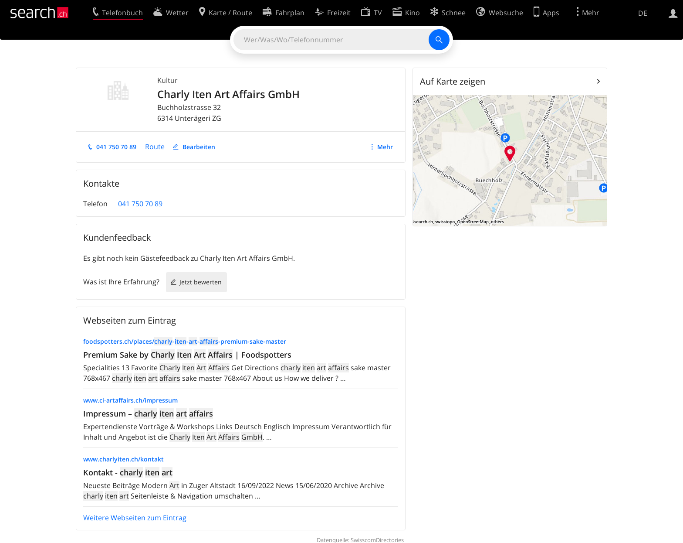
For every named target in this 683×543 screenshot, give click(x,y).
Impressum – (148, 413)
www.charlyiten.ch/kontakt (123, 459)
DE (642, 13)
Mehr (385, 147)
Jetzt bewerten (200, 282)
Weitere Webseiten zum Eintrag (134, 518)
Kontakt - (127, 472)
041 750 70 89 (116, 147)
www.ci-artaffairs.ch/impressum (130, 400)
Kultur (167, 80)
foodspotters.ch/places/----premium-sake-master (184, 341)
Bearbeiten (199, 147)
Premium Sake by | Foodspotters (187, 354)
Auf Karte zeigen (452, 81)
